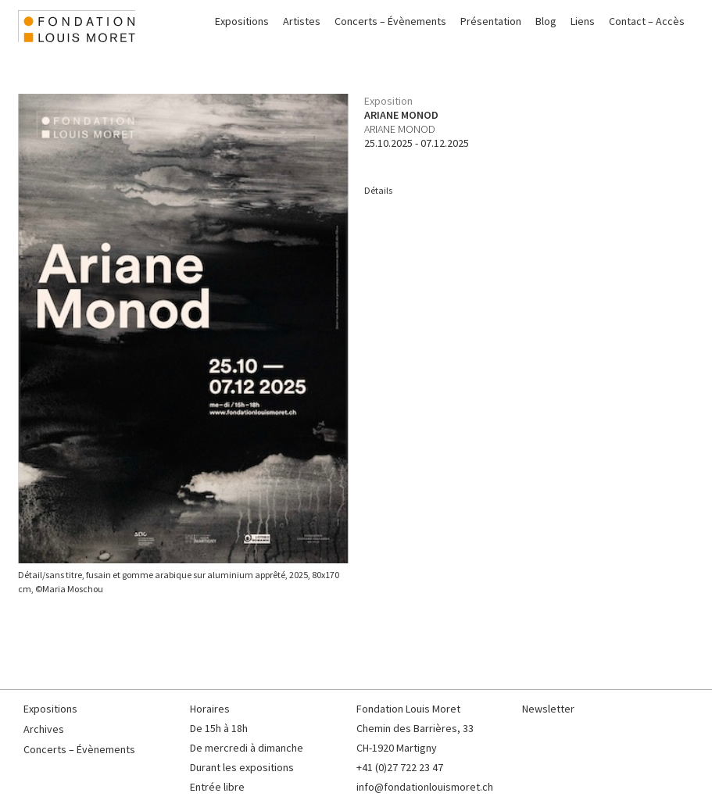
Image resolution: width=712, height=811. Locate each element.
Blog (545, 21)
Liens (583, 21)
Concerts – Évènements (390, 21)
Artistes (301, 21)
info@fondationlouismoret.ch (424, 787)
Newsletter (548, 709)
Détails (378, 190)
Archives (43, 729)
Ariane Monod (399, 129)
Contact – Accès (647, 21)
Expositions (242, 21)
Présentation (490, 21)
